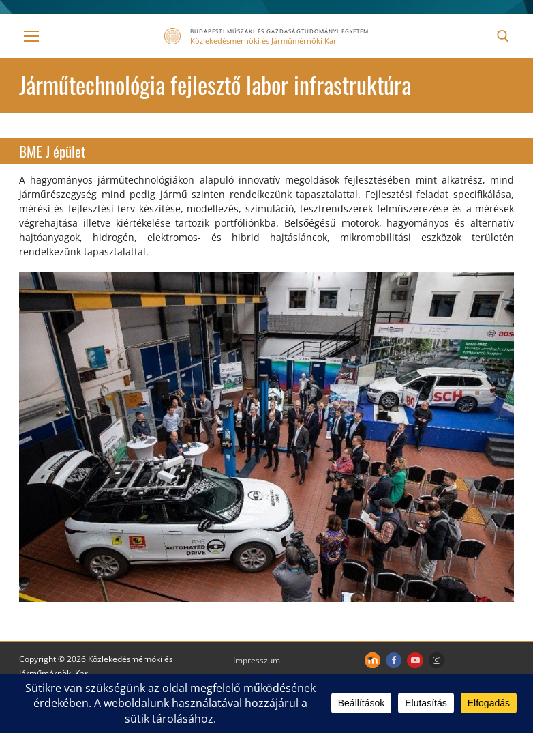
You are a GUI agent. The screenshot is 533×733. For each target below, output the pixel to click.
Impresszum (256, 660)
